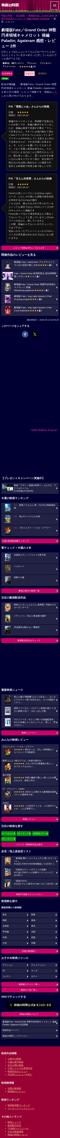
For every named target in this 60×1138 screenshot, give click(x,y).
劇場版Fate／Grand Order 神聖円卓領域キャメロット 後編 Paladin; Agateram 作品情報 (29, 1023)
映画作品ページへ (11, 1030)
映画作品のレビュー (18, 1071)
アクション (32, 63)
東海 (33, 920)
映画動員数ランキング (19, 1105)
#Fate (5, 78)
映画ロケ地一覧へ (29, 990)
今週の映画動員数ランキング (15, 541)
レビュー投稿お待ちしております (29, 248)
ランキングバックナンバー (21, 1108)
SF (4, 971)
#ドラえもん (7, 833)
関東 (33, 915)
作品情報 (20, 15)
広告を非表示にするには (44, 430)
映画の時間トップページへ (15, 1036)
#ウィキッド (23, 833)
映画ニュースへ (29, 733)
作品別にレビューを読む (20, 1074)
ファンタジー (45, 63)
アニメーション (9, 66)
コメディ (7, 976)
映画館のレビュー (17, 1091)
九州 (5, 943)
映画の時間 (6, 15)
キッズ (34, 971)
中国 (5, 937)
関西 (5, 920)
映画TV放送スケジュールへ (29, 894)
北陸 (33, 932)
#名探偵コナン (39, 833)
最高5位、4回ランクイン (13, 63)
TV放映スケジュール (18, 1128)
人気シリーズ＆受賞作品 (20, 1068)
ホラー (34, 976)
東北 (33, 926)
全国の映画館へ (29, 951)
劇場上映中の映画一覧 (29, 591)
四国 (33, 937)
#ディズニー (7, 839)
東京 (5, 915)
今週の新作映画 (15, 1062)
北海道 (6, 926)
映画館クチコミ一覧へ (29, 984)
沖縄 (33, 943)
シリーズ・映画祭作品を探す (29, 844)
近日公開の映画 (15, 1065)
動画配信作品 (14, 1125)
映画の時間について (29, 1014)
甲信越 (6, 932)
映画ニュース (14, 1122)
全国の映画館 (14, 1088)
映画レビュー (29, 819)
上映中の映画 (14, 1059)
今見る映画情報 (15, 1131)
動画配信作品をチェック (29, 640)
